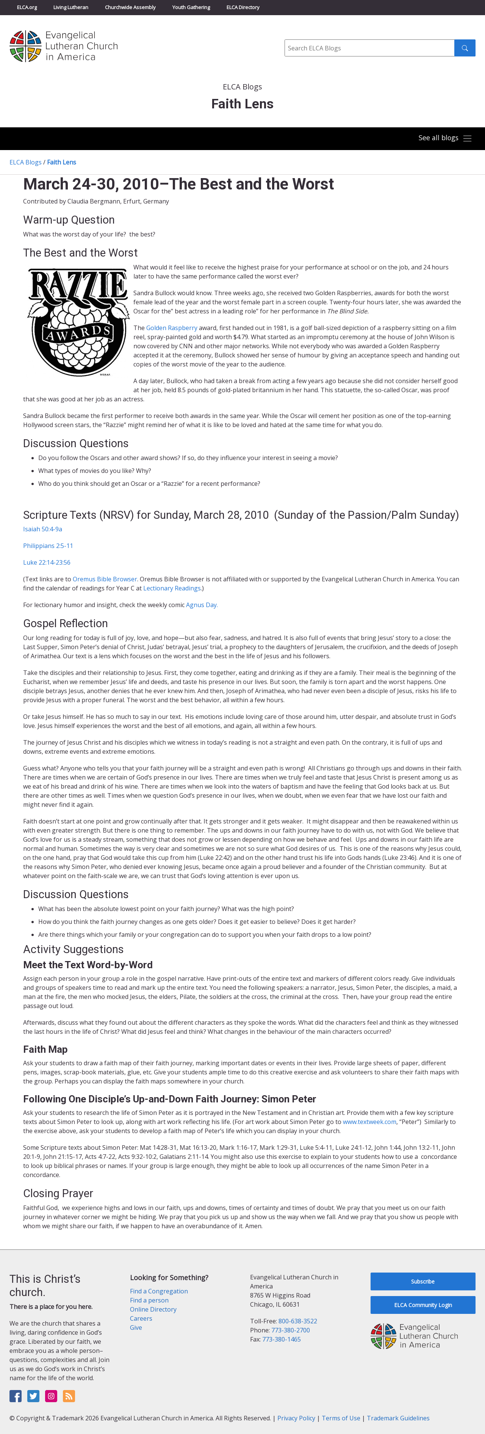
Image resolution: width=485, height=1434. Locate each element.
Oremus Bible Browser (105, 579)
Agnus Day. (202, 605)
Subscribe (423, 1281)
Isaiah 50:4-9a (42, 529)
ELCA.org (27, 7)
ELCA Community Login (423, 1305)
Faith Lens (61, 162)
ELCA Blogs (25, 162)
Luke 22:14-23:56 (46, 562)
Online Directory (153, 1309)
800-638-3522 (297, 1321)
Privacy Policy (296, 1418)
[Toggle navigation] (445, 138)
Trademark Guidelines (398, 1418)
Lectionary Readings (172, 588)
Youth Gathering (191, 7)
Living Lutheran (70, 7)
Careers (141, 1318)
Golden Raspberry (172, 328)
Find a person (149, 1300)
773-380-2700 (290, 1330)
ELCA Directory (243, 7)
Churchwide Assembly (130, 7)
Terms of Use (341, 1418)
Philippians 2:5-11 (48, 546)
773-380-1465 (281, 1339)
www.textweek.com (369, 1122)
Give (136, 1327)
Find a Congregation (159, 1291)
